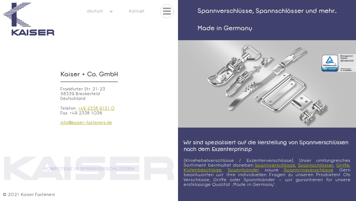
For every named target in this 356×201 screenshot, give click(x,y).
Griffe (342, 166)
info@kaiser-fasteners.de (86, 123)
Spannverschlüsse (275, 166)
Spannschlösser (315, 166)
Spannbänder (243, 170)
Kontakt (137, 11)
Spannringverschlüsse (308, 170)
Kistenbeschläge (202, 170)
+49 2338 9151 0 (96, 109)
